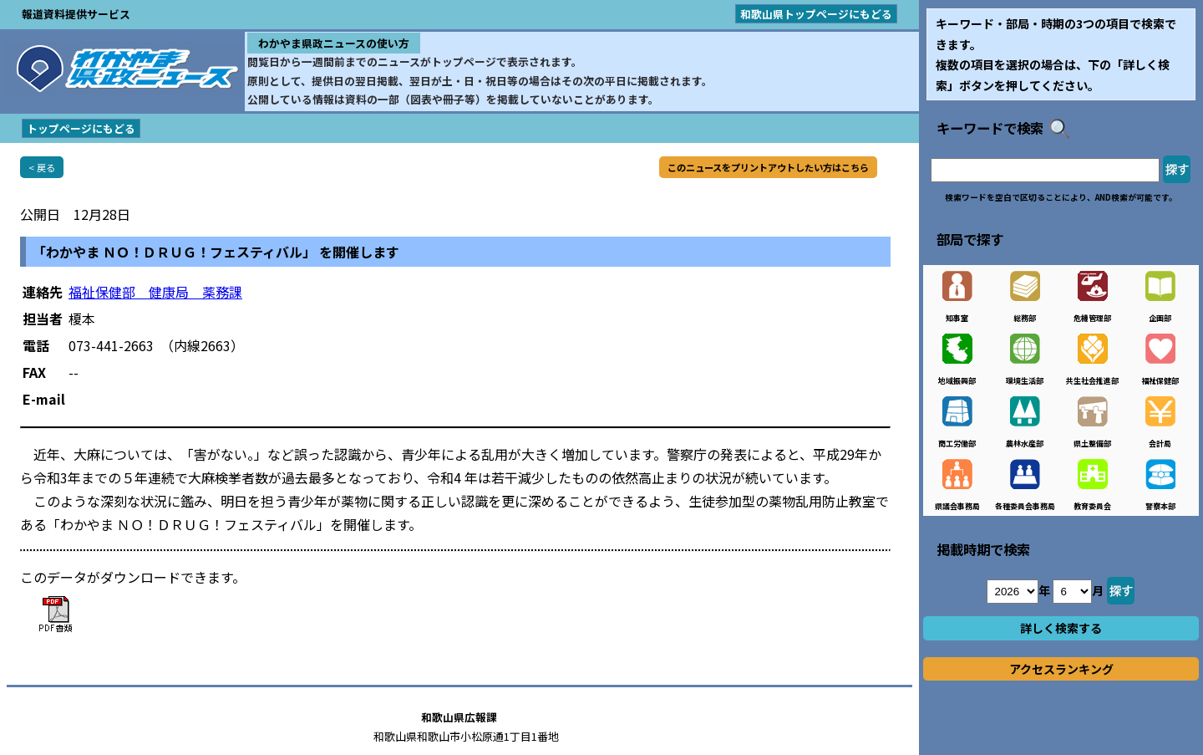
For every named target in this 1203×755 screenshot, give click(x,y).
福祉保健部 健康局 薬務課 (155, 292)
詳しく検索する (1061, 628)
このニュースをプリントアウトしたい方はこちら (768, 167)
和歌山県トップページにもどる (816, 14)
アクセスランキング (1061, 669)
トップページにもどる (81, 128)
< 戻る (41, 167)
